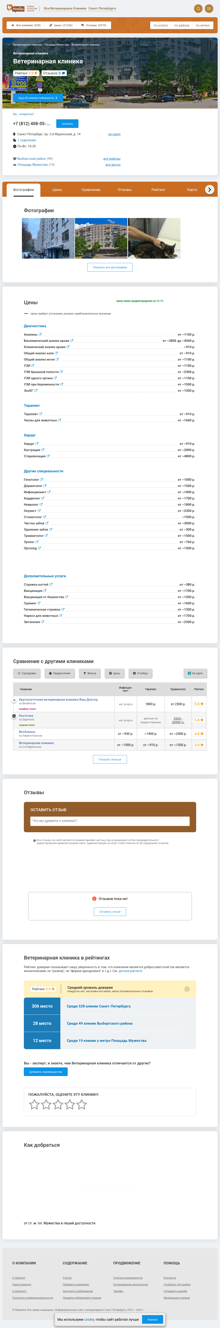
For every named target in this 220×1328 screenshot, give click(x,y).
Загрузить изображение (79, 1291)
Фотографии (23, 189)
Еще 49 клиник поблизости (38, 98)
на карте (114, 134)
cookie (89, 1319)
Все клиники (26, 25)
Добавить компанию (77, 1284)
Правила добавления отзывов (84, 1297)
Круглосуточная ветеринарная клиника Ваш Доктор (58, 700)
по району (181, 25)
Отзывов (52, 73)
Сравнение (91, 189)
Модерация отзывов (178, 1297)
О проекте (19, 1277)
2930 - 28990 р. (178, 720)
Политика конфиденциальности (27, 1299)
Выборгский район (31, 159)
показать (67, 123)
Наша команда (22, 1284)
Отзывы (93, 25)
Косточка (26, 716)
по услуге (161, 25)
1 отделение (26, 140)
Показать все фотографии (110, 267)
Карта (192, 189)
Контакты (170, 1277)
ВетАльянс (27, 732)
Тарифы (118, 1291)
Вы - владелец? (23, 114)
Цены (61, 25)
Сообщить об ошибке (179, 1284)
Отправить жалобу (177, 1291)
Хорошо (152, 1319)
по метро (203, 25)
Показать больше (110, 759)
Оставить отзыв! (110, 911)
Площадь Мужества (32, 165)
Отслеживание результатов (132, 1284)
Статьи (68, 1277)
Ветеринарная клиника (36, 743)
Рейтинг (158, 189)
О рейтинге (20, 1291)
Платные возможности (129, 1277)
